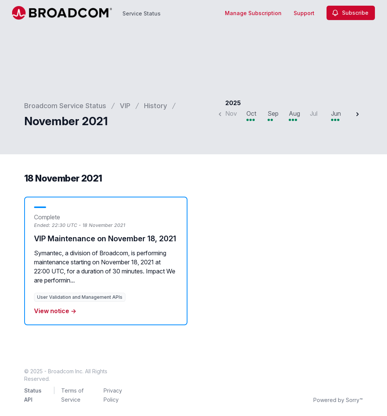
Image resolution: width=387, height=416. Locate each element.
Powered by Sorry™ (338, 400)
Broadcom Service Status (65, 106)
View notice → (55, 311)
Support (304, 13)
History (155, 106)
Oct (251, 113)
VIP (125, 106)
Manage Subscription (253, 13)
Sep (273, 113)
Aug (294, 113)
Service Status (141, 13)
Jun (336, 113)
